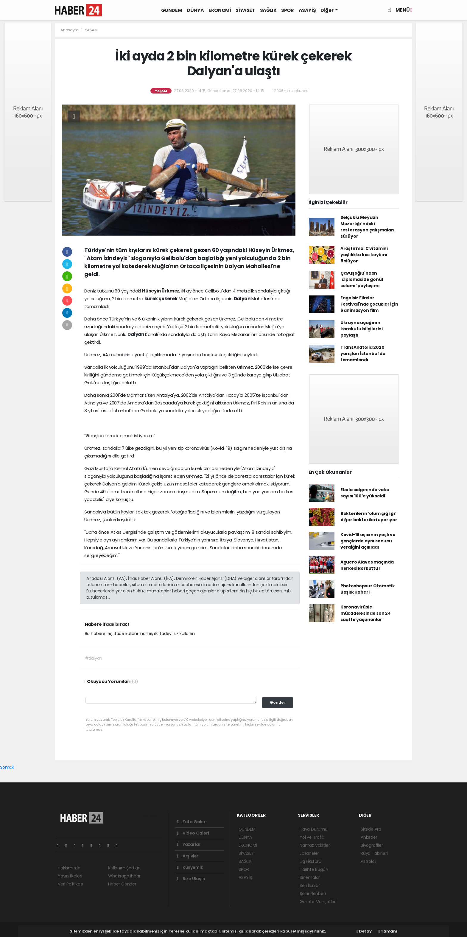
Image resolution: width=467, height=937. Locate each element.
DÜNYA (195, 10)
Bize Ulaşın (191, 879)
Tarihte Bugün (314, 869)
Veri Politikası (70, 884)
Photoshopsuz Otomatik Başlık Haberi (367, 589)
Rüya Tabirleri (374, 853)
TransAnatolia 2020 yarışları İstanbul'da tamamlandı (362, 353)
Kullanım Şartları (124, 868)
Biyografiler (372, 845)
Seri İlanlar (310, 885)
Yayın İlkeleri (70, 876)
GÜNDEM (171, 10)
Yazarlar (188, 844)
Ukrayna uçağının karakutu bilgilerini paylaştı (361, 329)
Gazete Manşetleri (318, 902)
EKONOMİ (219, 10)
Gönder (277, 702)
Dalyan (136, 334)
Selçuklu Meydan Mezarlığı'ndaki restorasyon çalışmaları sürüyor (367, 226)
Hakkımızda (69, 868)
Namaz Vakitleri (315, 845)
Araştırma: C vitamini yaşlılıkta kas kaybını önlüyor (364, 254)
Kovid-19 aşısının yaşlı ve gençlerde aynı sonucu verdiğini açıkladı (368, 541)
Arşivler (187, 856)
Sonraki (7, 767)
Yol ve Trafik (312, 837)
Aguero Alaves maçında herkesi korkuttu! (367, 565)
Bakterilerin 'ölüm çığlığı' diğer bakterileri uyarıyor (368, 516)
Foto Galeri (192, 822)
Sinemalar (310, 877)
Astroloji (368, 861)
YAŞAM (91, 30)
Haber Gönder (122, 884)
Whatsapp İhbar (124, 876)
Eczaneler (309, 853)
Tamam (388, 931)
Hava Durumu (314, 829)
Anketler (369, 837)
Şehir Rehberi (313, 893)
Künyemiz (190, 867)
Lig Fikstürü (310, 861)
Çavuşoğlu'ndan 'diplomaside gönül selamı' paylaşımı (361, 279)
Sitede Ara (371, 829)
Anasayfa (69, 30)
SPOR (287, 10)
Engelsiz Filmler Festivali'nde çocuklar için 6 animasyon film (369, 304)
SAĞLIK (268, 10)
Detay (364, 931)
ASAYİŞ (307, 10)
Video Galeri (193, 833)
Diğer (327, 10)
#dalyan (93, 658)
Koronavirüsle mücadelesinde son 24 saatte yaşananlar (365, 613)
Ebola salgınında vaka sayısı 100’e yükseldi (364, 493)
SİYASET (245, 10)
